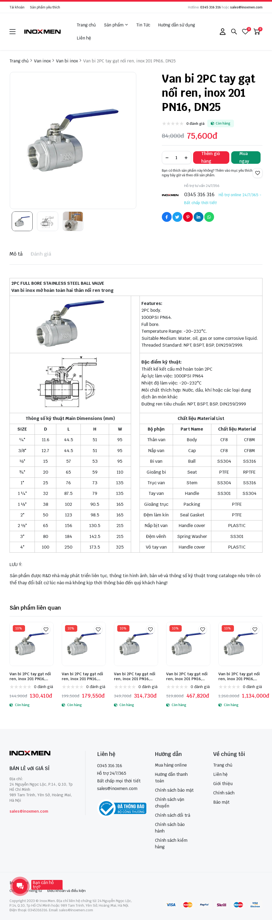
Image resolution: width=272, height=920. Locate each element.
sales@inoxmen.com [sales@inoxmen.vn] (117, 788)
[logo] (42, 31)
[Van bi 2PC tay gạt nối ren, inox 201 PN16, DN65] (136, 644)
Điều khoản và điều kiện (66, 890)
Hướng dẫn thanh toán (171, 777)
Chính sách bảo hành (170, 828)
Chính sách (223, 792)
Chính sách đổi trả (172, 815)
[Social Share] (167, 217)
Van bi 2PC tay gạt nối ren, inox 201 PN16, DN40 (30, 676)
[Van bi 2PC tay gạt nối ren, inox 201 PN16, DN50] (84, 644)
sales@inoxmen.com (246, 7)
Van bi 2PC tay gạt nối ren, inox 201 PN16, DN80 (187, 676)
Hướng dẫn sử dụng (176, 25)
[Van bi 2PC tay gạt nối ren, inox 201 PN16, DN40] (31, 644)
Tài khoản (17, 7)
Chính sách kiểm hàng (171, 843)
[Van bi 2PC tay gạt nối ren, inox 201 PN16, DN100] (240, 644)
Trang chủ (86, 25)
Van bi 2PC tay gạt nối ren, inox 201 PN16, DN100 (239, 676)
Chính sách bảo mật (174, 790)
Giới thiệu (223, 783)
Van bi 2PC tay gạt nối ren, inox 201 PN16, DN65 (134, 676)
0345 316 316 (210, 7)
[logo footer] (41, 753)
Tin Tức (143, 25)
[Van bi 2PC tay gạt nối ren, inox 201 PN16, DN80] (188, 644)
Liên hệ (84, 38)
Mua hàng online (171, 765)
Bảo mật (221, 802)
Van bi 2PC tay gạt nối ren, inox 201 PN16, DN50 (82, 676)
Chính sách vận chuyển (169, 803)
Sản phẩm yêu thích (45, 7)
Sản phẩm (116, 25)
